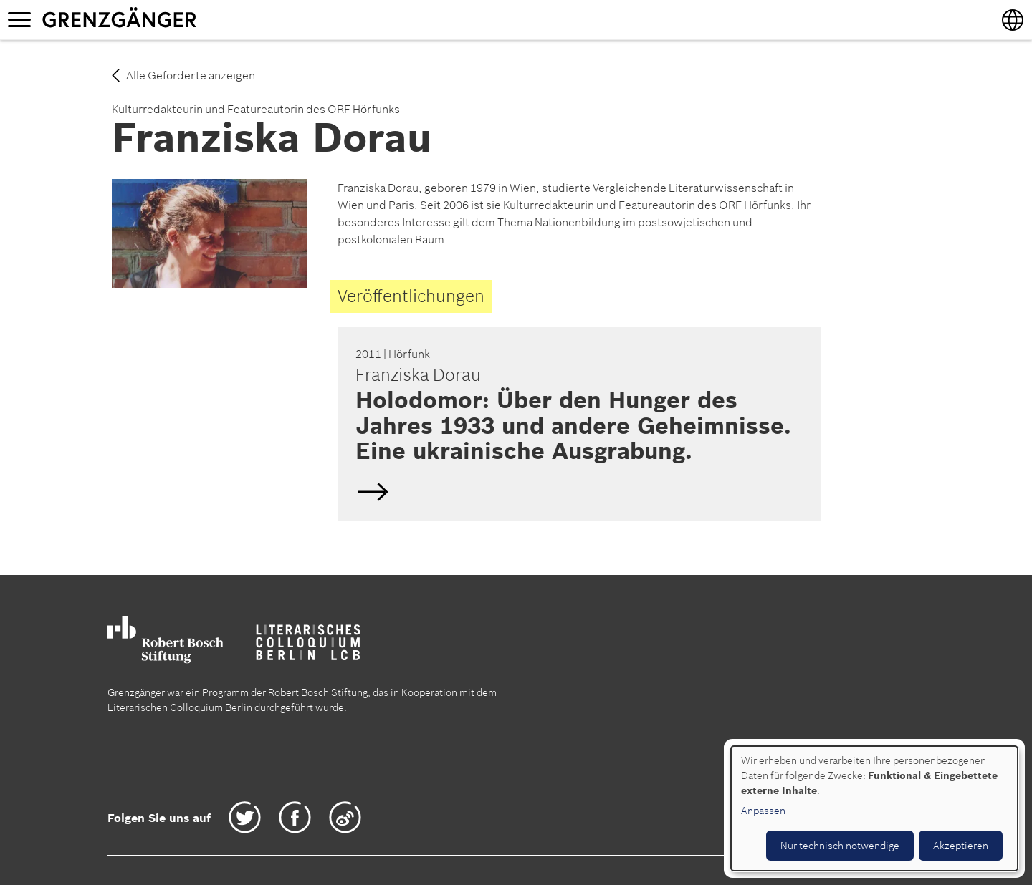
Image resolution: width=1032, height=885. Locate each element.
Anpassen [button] (763, 810)
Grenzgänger (164, 19)
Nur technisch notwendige (839, 845)
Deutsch (577, 424)
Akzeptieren (960, 845)
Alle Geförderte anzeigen (190, 75)
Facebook (295, 817)
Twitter (245, 817)
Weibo (345, 817)
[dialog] (874, 808)
